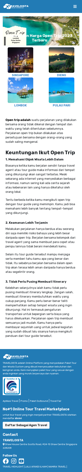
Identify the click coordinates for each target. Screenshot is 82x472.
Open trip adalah (18, 120)
